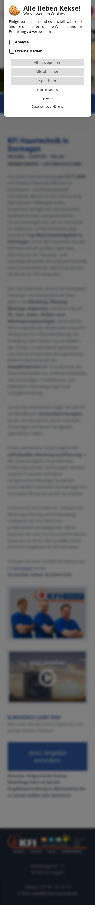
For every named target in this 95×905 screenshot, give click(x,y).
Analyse (22, 33)
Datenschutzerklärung (47, 98)
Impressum (47, 90)
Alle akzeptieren (47, 54)
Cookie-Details (47, 81)
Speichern (47, 72)
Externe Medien (28, 42)
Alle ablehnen (47, 63)
